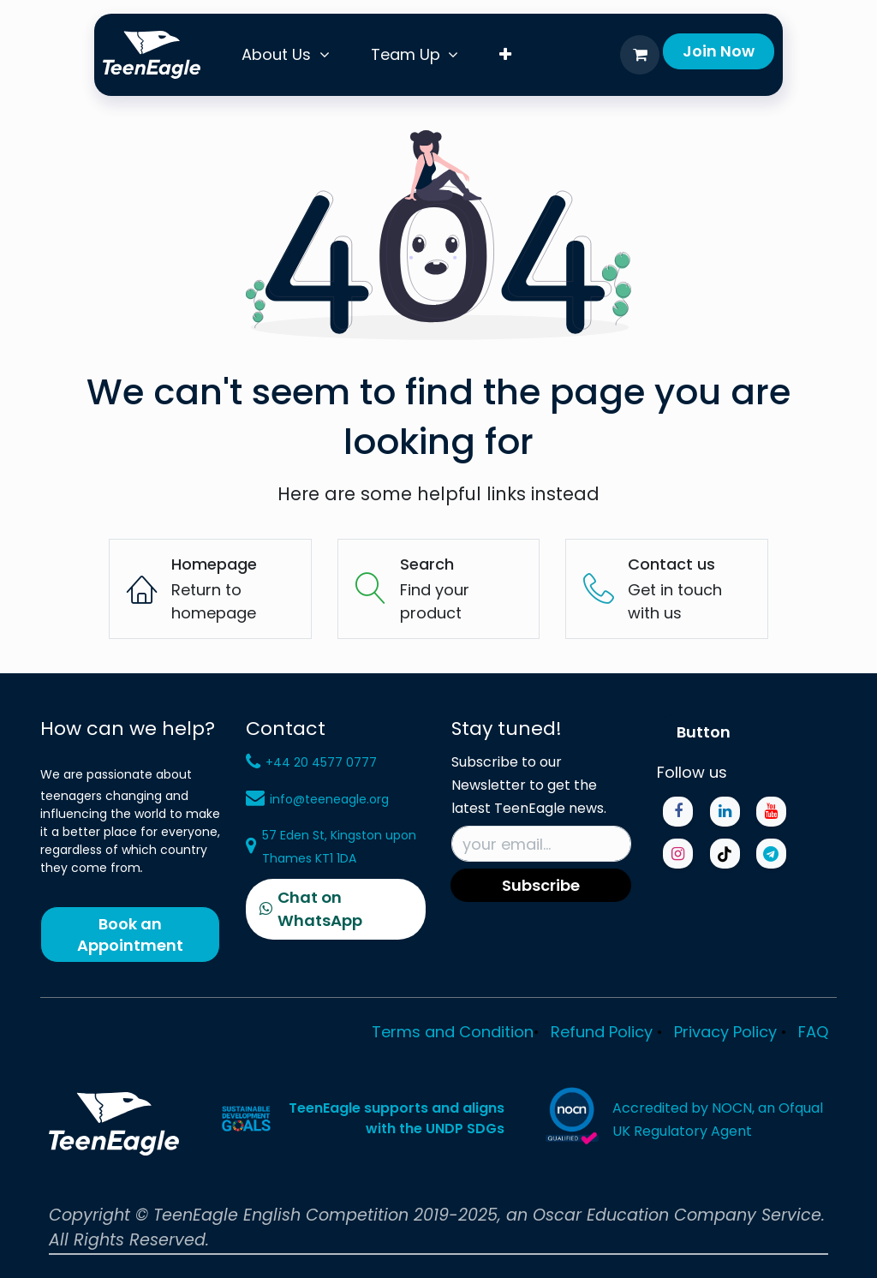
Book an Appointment (130, 934)
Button (704, 732)
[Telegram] (771, 853)
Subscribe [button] (541, 885)
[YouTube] (771, 811)
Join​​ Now (719, 51)
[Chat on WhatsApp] (336, 909)
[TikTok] (725, 853)
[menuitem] (285, 55)
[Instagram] (677, 853)
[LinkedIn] (725, 811)
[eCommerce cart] (639, 55)
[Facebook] (677, 811)
